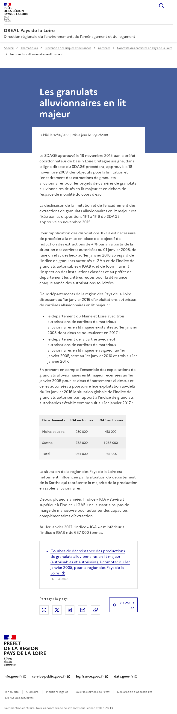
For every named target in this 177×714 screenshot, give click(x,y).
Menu (170, 5)
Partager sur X (57, 610)
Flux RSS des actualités (18, 698)
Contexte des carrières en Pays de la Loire (144, 48)
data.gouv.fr (123, 676)
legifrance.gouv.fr (90, 676)
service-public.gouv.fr (49, 676)
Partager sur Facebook (44, 610)
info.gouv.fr (13, 676)
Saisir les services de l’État (92, 692)
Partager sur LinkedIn (69, 610)
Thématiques (29, 48)
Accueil (9, 48)
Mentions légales (57, 692)
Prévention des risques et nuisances (68, 48)
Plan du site (11, 692)
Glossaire (32, 692)
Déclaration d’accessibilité (134, 692)
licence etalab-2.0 (97, 708)
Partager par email (82, 610)
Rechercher (161, 5)
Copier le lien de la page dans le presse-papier (95, 610)
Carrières (104, 48)
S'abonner (123, 604)
